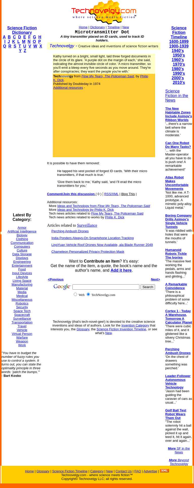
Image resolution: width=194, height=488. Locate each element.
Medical (22, 296)
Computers (22, 246)
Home (83, 27)
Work (22, 345)
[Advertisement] (22, 133)
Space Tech (22, 311)
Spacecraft (22, 315)
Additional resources (68, 87)
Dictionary (97, 27)
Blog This (128, 194)
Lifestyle (22, 277)
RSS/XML (111, 194)
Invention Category (135, 325)
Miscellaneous (22, 299)
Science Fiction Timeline (179, 32)
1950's (179, 55)
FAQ (137, 471)
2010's (179, 82)
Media (21, 292)
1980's (178, 69)
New (126, 27)
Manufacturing (22, 284)
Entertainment (22, 265)
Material (22, 288)
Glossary (83, 329)
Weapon (22, 341)
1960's (178, 60)
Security (22, 307)
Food (22, 269)
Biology (22, 235)
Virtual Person (22, 334)
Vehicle (22, 330)
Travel (22, 326)
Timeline (113, 27)
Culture (22, 250)
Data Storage (22, 254)
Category (97, 471)
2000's (178, 78)
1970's (179, 64)
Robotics (22, 303)
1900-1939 (179, 46)
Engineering (22, 262)
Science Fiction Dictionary (22, 30)
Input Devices (22, 273)
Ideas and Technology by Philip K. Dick (85, 210)
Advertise (150, 471)
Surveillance (22, 318)
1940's (178, 51)
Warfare (22, 337)
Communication (22, 243)
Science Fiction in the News (176, 95)
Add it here (121, 270)
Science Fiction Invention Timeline (121, 329)
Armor (21, 227)
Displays (22, 258)
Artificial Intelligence (22, 231)
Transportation (21, 322)
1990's (179, 73)
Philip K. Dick (115, 217)
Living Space (22, 281)
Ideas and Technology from (103, 206)
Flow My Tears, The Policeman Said (117, 213)
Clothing (22, 239)
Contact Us (123, 471)
